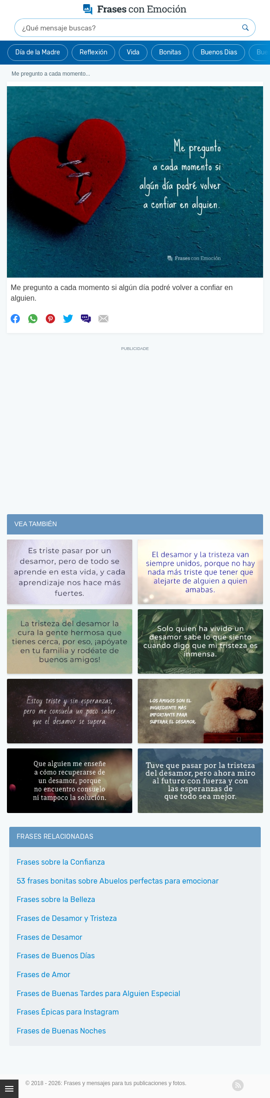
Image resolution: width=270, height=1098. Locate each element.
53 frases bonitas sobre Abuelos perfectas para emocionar (118, 881)
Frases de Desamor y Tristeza (67, 918)
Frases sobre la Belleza (56, 899)
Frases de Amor (43, 974)
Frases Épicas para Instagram (68, 1012)
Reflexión (93, 52)
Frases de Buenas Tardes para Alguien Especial (98, 993)
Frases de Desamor (49, 937)
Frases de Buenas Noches (61, 1031)
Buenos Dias (219, 52)
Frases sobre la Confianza (61, 862)
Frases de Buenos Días (56, 955)
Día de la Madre (37, 52)
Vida (133, 52)
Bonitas (170, 52)
